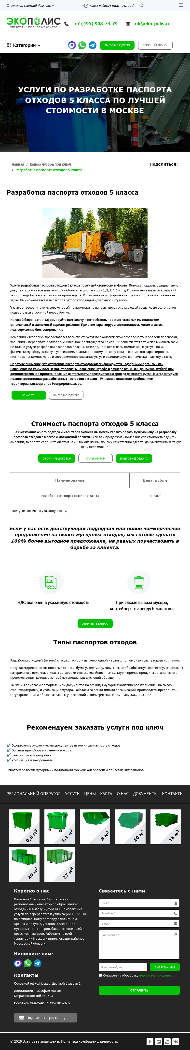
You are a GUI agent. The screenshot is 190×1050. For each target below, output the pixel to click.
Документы (145, 793)
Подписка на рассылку (46, 1017)
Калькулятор (95, 458)
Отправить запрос (95, 623)
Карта (106, 793)
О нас (123, 793)
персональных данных (156, 975)
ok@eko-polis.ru (153, 23)
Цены (90, 793)
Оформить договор (56, 458)
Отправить (139, 990)
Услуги (72, 793)
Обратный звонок (155, 45)
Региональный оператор (34, 793)
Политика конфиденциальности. (89, 1041)
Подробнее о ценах (134, 458)
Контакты (172, 793)
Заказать (28, 395)
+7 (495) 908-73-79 (96, 23)
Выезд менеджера (117, 45)
